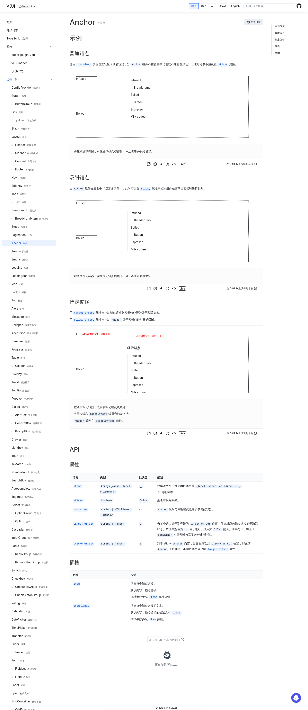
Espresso (137, 109)
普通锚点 (280, 26)
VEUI (11, 6)
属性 (277, 46)
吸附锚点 (280, 32)
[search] (265, 6)
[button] (290, 6)
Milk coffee (138, 116)
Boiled (135, 94)
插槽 (277, 52)
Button (138, 102)
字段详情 (165, 490)
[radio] (194, 6)
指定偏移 (280, 39)
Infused (136, 80)
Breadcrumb (142, 87)
